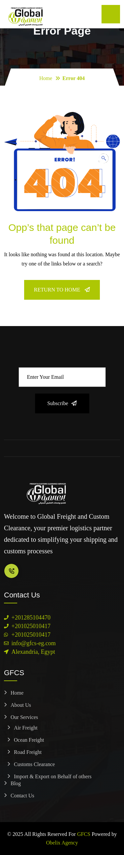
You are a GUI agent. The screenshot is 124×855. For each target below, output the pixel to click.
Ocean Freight (29, 740)
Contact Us (22, 795)
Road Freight (28, 752)
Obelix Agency (62, 842)
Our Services (24, 717)
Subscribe (62, 403)
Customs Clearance (34, 764)
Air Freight (26, 728)
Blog (16, 783)
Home (45, 78)
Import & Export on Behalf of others (53, 776)
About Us (21, 705)
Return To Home (62, 289)
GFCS (83, 834)
